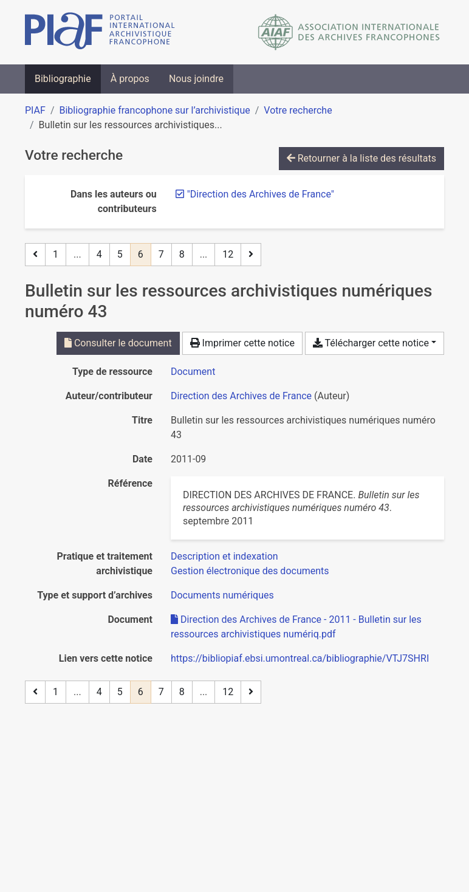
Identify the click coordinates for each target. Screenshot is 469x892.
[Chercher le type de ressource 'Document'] (193, 371)
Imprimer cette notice (242, 343)
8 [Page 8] (182, 254)
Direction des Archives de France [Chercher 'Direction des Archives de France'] (241, 396)
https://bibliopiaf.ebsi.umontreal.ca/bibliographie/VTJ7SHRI (300, 658)
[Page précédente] (35, 254)
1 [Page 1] (55, 254)
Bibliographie (63, 78)
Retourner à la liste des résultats (361, 158)
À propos (130, 78)
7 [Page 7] (161, 254)
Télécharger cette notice (371, 343)
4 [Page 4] (99, 254)
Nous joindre (196, 78)
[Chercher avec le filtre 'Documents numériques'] (222, 595)
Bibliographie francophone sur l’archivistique (154, 110)
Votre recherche (298, 110)
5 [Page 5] (120, 254)
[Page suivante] (251, 254)
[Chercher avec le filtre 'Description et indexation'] (224, 556)
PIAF (35, 110)
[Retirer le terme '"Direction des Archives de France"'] (260, 194)
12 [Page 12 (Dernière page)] (227, 254)
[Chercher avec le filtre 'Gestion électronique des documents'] (250, 571)
